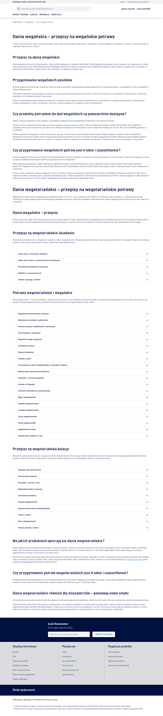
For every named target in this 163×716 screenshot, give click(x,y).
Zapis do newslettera (116, 660)
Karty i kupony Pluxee (21, 669)
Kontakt (16, 651)
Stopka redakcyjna (20, 678)
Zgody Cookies (68, 674)
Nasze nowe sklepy (20, 660)
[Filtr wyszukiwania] (53, 8)
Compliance (67, 656)
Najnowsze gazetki (115, 656)
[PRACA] (123, 2)
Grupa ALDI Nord (69, 660)
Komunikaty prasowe (70, 669)
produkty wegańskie (70, 125)
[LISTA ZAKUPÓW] (143, 8)
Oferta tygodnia (114, 651)
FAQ (14, 656)
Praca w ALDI (67, 665)
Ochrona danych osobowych (24, 674)
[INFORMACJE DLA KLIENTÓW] (138, 2)
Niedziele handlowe (20, 665)
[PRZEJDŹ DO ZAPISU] (103, 634)
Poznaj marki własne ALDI (118, 665)
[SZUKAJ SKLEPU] (128, 8)
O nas (64, 651)
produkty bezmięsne (134, 559)
